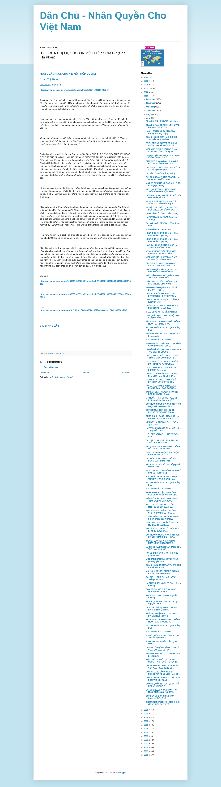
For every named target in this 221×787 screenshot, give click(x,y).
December (151, 99)
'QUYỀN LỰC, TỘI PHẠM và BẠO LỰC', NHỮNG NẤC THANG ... (161, 542)
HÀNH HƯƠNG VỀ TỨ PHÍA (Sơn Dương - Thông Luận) (160, 132)
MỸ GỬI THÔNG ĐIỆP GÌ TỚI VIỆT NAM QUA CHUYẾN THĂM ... (161, 252)
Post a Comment (51, 367)
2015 (146, 729)
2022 (146, 92)
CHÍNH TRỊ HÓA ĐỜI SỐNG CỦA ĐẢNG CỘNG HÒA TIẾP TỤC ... (161, 295)
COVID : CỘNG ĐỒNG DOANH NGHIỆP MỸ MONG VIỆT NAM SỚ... (163, 673)
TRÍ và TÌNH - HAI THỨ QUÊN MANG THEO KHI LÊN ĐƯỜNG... (162, 276)
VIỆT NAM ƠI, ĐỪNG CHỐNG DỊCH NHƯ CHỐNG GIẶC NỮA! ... (161, 282)
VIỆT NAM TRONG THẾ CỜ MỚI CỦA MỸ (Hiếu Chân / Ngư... (162, 524)
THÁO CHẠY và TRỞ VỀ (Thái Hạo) (162, 312)
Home (86, 372)
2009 (146, 751)
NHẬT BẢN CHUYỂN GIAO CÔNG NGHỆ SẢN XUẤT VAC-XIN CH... (161, 493)
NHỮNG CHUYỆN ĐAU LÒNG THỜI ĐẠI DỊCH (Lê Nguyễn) (162, 614)
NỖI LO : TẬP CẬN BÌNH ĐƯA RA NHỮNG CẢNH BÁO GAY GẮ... (161, 387)
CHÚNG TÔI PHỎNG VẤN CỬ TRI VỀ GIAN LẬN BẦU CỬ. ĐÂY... (162, 648)
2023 (146, 88)
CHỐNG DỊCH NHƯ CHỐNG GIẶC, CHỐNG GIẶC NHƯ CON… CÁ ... (162, 264)
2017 (146, 721)
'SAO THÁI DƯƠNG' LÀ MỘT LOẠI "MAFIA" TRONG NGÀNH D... (161, 478)
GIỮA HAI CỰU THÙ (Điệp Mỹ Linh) (162, 121)
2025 (146, 81)
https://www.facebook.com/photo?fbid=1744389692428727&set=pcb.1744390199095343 (83, 310)
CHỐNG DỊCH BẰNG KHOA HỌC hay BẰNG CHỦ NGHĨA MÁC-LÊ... (162, 417)
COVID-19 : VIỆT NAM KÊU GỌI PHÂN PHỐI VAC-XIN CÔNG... (163, 679)
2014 (146, 732)
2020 (146, 710)
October (150, 107)
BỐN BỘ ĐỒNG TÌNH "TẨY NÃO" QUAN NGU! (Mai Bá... (161, 590)
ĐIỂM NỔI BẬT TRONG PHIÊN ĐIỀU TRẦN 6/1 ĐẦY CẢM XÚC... (162, 499)
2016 (146, 725)
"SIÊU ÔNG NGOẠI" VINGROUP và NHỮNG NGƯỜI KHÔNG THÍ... (161, 144)
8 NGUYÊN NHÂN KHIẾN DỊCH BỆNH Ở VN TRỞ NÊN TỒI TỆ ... (162, 703)
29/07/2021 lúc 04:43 (50, 85)
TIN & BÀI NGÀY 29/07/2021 (158, 340)
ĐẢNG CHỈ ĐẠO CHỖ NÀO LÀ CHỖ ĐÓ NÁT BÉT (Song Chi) (163, 472)
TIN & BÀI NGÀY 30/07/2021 (158, 229)
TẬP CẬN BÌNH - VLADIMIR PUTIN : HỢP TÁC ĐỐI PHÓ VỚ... (162, 393)
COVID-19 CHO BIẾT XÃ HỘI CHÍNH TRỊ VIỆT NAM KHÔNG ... (162, 138)
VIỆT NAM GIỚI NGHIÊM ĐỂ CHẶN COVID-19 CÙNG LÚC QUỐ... (161, 150)
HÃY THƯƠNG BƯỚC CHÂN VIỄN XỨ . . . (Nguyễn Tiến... (163, 429)
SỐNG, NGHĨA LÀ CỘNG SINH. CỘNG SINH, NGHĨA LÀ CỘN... (163, 453)
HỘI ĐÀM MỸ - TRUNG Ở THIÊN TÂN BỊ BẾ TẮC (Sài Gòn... (162, 530)
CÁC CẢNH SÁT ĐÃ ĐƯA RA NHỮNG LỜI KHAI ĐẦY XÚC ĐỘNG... (162, 363)
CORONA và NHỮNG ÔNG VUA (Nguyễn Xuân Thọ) (160, 697)
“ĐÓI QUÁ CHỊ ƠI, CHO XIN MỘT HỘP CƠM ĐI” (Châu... (163, 316)
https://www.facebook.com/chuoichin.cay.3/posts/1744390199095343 (74, 90)
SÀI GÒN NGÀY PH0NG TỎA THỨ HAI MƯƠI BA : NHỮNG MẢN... (163, 178)
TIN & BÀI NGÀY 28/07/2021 (158, 489)
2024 (146, 85)
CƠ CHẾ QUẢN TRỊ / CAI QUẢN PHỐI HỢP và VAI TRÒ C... (162, 685)
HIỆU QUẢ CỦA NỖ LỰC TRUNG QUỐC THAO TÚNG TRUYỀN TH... (162, 661)
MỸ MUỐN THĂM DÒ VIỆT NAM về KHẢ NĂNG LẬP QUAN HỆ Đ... (161, 399)
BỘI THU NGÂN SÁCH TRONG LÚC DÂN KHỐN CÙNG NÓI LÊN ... (162, 270)
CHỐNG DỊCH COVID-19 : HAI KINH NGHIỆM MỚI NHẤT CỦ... (162, 307)
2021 (146, 96)
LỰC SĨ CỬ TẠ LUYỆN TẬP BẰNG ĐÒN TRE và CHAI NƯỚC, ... (163, 548)
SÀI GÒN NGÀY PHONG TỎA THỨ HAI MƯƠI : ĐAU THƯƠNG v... (163, 620)
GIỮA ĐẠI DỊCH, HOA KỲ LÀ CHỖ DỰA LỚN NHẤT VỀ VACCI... (163, 196)
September (151, 110)
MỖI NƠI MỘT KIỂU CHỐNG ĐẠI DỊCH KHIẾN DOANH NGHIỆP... (163, 572)
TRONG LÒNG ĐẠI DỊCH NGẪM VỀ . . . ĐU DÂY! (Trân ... (163, 288)
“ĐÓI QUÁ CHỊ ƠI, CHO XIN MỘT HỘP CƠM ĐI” (69, 73)
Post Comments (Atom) (62, 377)
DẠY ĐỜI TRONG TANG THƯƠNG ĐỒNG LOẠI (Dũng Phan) (161, 459)
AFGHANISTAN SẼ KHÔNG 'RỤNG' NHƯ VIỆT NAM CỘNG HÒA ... (162, 375)
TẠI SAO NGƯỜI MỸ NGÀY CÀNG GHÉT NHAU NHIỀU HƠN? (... (161, 512)
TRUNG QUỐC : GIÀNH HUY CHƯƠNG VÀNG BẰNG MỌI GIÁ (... (163, 344)
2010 (146, 747)
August (149, 114)
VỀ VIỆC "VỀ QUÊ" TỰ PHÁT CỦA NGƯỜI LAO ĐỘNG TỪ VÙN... (161, 208)
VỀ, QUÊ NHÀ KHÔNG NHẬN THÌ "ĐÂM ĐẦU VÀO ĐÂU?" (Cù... (161, 202)
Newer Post (46, 372)
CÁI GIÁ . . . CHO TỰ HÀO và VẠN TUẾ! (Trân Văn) (161, 578)
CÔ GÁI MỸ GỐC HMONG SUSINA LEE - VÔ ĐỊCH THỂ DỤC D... (163, 350)
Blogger (122, 773)
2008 (146, 755)
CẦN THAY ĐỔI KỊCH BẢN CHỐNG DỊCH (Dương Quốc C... (161, 608)
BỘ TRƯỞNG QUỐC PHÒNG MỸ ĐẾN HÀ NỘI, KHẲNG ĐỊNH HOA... (163, 536)
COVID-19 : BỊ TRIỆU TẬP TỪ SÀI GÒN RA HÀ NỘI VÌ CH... (163, 566)
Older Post (126, 372)
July (148, 118)
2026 (146, 77)
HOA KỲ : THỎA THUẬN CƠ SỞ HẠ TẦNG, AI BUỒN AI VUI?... (162, 246)
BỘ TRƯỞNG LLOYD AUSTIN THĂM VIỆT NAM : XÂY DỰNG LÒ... (162, 667)
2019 (146, 714)
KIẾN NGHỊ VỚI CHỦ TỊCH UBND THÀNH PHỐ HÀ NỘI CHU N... (161, 190)
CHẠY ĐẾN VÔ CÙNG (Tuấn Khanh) (162, 213)
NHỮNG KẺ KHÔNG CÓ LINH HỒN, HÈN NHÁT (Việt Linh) (162, 234)
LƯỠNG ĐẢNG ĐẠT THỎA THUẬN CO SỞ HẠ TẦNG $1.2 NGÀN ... (163, 518)
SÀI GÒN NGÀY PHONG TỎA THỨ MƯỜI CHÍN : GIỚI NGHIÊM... (161, 691)
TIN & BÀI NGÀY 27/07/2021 (158, 632)
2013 (146, 736)
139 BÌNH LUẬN (49, 325)
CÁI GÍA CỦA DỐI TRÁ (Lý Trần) (160, 173)
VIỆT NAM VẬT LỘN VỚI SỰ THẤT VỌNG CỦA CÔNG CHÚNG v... (161, 258)
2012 (146, 740)
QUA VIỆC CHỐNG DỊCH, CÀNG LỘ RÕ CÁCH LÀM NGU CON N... (162, 162)
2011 (146, 744)
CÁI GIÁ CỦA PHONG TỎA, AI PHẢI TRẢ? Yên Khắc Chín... (162, 441)
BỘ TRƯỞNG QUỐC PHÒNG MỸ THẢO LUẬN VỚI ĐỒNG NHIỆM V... (163, 405)
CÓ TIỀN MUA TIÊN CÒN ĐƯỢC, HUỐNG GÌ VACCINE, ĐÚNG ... (161, 411)
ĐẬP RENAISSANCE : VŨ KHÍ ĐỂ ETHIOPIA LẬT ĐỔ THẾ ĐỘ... (161, 381)
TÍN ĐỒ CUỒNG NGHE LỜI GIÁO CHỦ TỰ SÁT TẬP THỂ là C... (163, 636)
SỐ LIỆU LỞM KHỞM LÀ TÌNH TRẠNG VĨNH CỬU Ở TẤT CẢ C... (163, 156)
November (151, 103)
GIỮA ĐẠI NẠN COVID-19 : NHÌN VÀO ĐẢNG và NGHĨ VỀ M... (163, 126)
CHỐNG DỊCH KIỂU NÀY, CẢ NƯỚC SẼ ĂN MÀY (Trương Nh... (163, 168)
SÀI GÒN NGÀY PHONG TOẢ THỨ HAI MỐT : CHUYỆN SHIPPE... (163, 447)
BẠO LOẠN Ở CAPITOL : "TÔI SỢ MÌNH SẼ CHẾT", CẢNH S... (161, 505)
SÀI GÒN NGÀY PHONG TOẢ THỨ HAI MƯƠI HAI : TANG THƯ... (163, 323)
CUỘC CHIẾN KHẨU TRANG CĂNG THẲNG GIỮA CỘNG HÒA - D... (162, 356)
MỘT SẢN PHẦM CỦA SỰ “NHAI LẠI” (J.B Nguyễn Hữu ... (162, 560)
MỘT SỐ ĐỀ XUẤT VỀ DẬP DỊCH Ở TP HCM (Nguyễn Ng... (163, 184)
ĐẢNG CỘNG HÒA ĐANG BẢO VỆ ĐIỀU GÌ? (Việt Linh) (161, 369)
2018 (146, 717)
